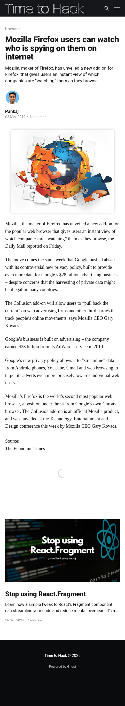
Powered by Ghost (62, 666)
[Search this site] (107, 8)
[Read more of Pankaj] (12, 97)
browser (12, 28)
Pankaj (12, 111)
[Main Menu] (117, 8)
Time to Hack (55, 655)
